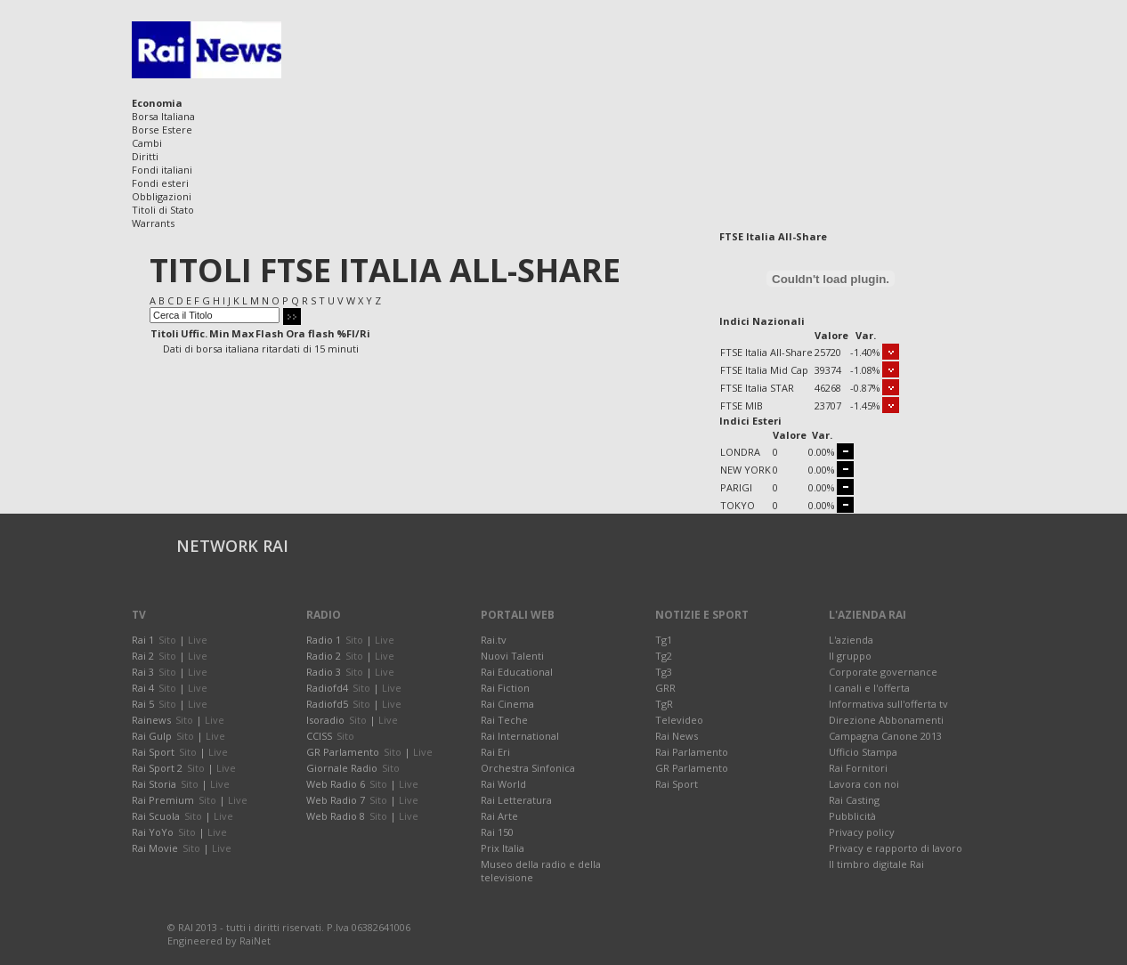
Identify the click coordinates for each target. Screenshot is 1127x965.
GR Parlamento (691, 767)
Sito (167, 639)
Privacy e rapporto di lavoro (895, 848)
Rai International (520, 735)
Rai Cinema (507, 703)
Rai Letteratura (516, 800)
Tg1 (663, 639)
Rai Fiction (505, 687)
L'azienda (851, 639)
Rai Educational (517, 671)
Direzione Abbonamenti (886, 719)
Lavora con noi (864, 784)
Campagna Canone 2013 (885, 735)
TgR (664, 703)
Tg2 (663, 655)
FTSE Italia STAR (757, 387)
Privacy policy (862, 832)
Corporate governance (883, 671)
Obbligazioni (161, 196)
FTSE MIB (741, 405)
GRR (665, 687)
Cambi (147, 143)
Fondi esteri (160, 183)
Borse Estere (162, 129)
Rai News (676, 735)
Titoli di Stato (163, 209)
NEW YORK (745, 469)
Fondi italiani (162, 169)
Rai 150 (497, 832)
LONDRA (740, 451)
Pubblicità (852, 816)
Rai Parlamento (691, 751)
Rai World (503, 784)
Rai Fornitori (858, 767)
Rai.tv (494, 639)
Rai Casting (854, 800)
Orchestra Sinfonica (528, 767)
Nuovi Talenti (512, 655)
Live (197, 639)
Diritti (145, 156)
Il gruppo (850, 655)
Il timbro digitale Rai (876, 864)
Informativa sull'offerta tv (888, 703)
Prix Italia (502, 848)
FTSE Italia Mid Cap (764, 370)
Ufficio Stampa (863, 751)
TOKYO (737, 505)
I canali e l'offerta (869, 687)
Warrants (153, 223)
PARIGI (736, 487)
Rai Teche (504, 719)
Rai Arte (499, 816)
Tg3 (663, 671)
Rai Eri (495, 751)
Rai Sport (676, 784)
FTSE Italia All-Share (766, 352)
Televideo (679, 719)
